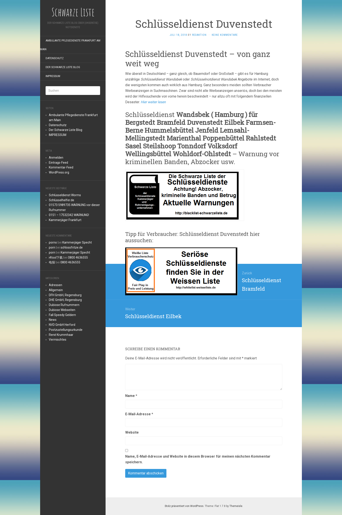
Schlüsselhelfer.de (61, 200)
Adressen (55, 285)
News (52, 319)
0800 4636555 (78, 257)
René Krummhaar (61, 334)
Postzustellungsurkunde (65, 329)
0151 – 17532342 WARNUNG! (69, 215)
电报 (52, 262)
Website (132, 432)
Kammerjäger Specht (77, 242)
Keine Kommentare (225, 34)
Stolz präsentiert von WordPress (184, 506)
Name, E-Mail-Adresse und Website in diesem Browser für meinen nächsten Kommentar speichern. (197, 459)
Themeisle (235, 506)
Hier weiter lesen (153, 102)
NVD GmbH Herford (62, 324)
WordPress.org (59, 172)
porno (53, 242)
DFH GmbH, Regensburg (65, 295)
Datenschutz (55, 58)
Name (131, 396)
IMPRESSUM (53, 76)
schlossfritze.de (72, 247)
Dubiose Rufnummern (64, 305)
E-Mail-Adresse (139, 414)
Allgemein (56, 290)
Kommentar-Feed (61, 167)
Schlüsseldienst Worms (65, 195)
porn (52, 247)
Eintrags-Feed (58, 162)
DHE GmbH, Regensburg (65, 300)
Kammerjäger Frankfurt (65, 220)
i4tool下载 (56, 257)
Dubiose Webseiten (62, 310)
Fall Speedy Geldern (62, 315)
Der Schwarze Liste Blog (63, 67)
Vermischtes (57, 339)
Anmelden (56, 157)
